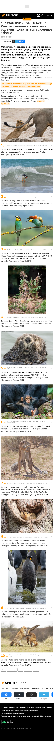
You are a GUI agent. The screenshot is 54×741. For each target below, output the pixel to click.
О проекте (4, 707)
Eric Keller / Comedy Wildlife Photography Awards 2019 (29, 608)
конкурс (36, 670)
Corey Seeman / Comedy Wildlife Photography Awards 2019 (30, 537)
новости (4, 689)
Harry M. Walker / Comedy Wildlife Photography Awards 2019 (26, 368)
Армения (14, 689)
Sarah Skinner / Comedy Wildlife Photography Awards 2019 (30, 146)
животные (28, 670)
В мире (45, 689)
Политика (36, 689)
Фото (3, 670)
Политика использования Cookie (12, 713)
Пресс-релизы (47, 707)
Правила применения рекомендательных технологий (20, 716)
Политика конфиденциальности (26, 710)
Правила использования (17, 707)
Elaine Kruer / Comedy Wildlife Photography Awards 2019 (30, 483)
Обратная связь (45, 716)
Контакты (30, 707)
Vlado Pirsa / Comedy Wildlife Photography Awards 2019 (29, 250)
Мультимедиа (12, 670)
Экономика (25, 689)
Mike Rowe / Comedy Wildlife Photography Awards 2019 (29, 317)
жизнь (20, 670)
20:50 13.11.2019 (6, 37)
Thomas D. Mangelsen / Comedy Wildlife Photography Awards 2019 (26, 422)
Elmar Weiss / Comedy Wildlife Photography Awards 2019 (30, 197)
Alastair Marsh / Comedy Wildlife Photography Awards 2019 (28, 655)
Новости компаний (7, 710)
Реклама (38, 707)
